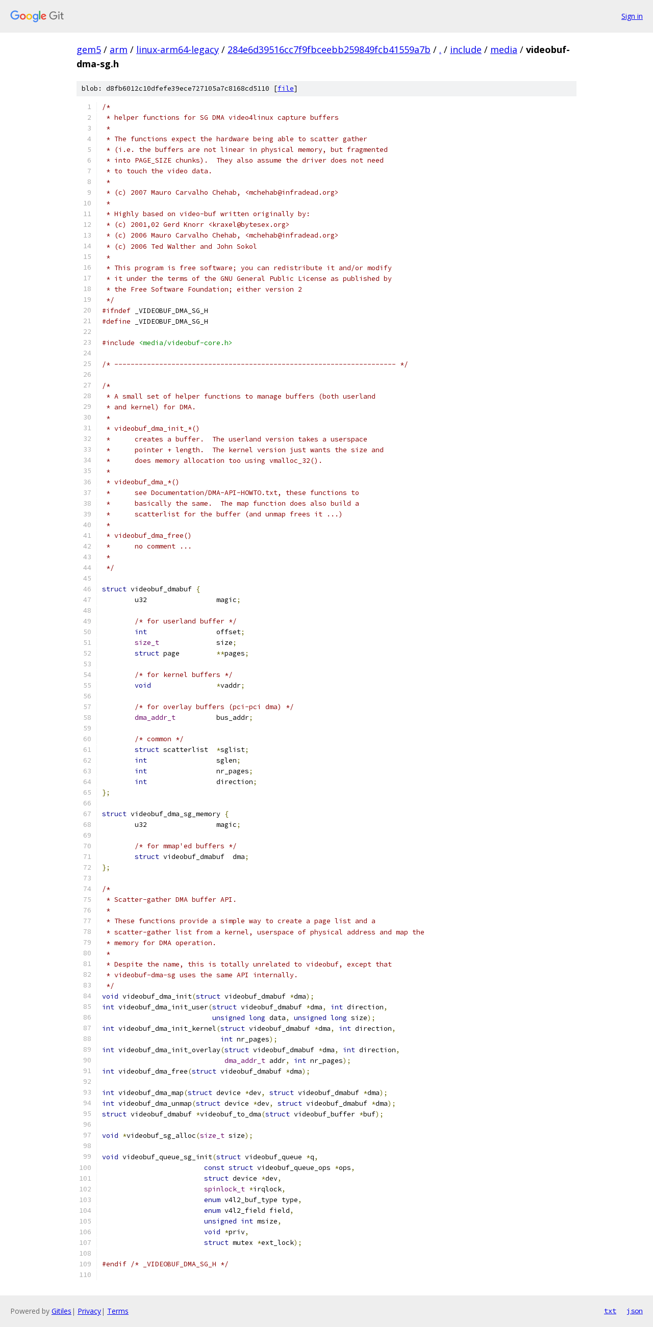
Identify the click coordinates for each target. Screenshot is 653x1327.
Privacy (89, 1311)
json (634, 1310)
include (466, 49)
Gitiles (61, 1311)
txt (610, 1310)
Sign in (632, 16)
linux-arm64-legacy (177, 49)
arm (119, 49)
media (503, 49)
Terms (118, 1311)
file (286, 88)
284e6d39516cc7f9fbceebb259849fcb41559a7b (329, 49)
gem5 (89, 49)
